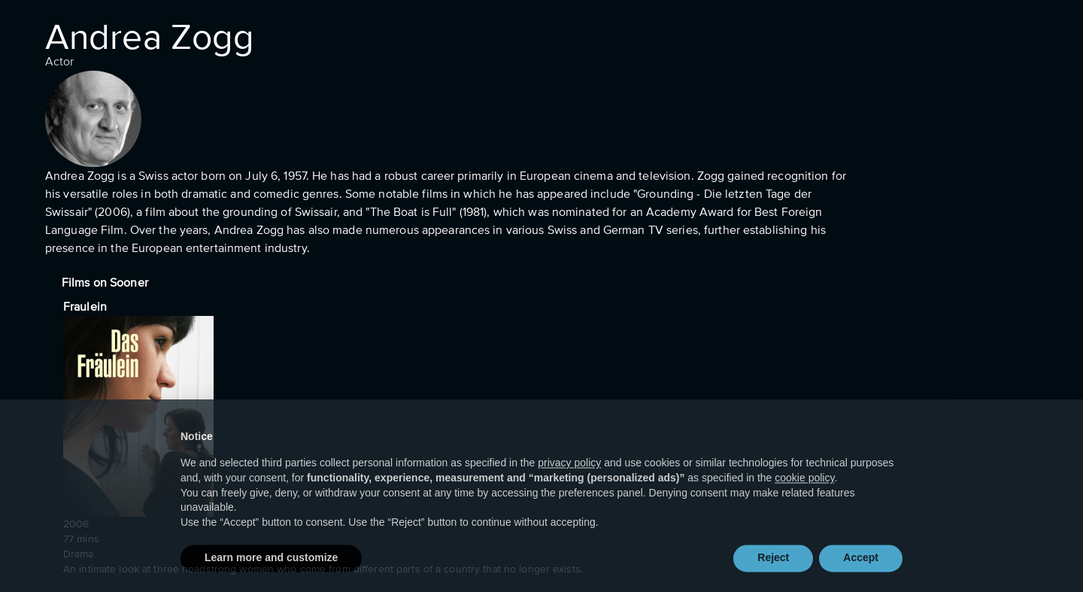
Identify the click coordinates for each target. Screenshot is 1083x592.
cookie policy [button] (804, 489)
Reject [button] (773, 569)
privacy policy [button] (569, 475)
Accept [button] (860, 569)
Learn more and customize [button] (271, 569)
